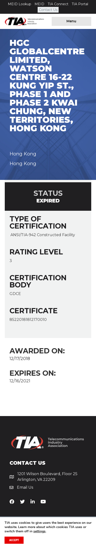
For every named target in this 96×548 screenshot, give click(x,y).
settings (39, 531)
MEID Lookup (19, 4)
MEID (39, 4)
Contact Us (48, 10)
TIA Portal (80, 4)
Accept (14, 540)
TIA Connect (58, 4)
